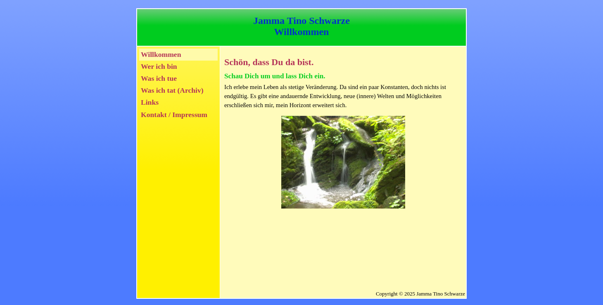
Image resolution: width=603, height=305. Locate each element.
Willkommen (161, 54)
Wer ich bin (159, 66)
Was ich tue (159, 78)
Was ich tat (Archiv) (172, 90)
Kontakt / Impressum (174, 114)
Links (150, 102)
